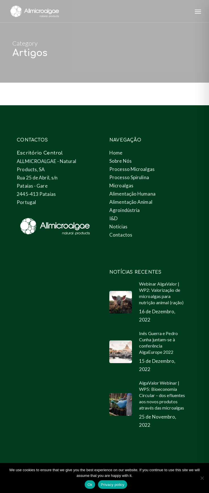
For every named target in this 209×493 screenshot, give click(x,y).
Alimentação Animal (130, 202)
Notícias (118, 227)
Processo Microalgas (132, 169)
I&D (113, 218)
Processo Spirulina (129, 177)
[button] (198, 11)
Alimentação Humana (132, 194)
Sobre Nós (120, 161)
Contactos (120, 235)
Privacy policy (112, 485)
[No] (202, 478)
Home (115, 153)
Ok (90, 485)
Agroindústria (124, 210)
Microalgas (121, 185)
